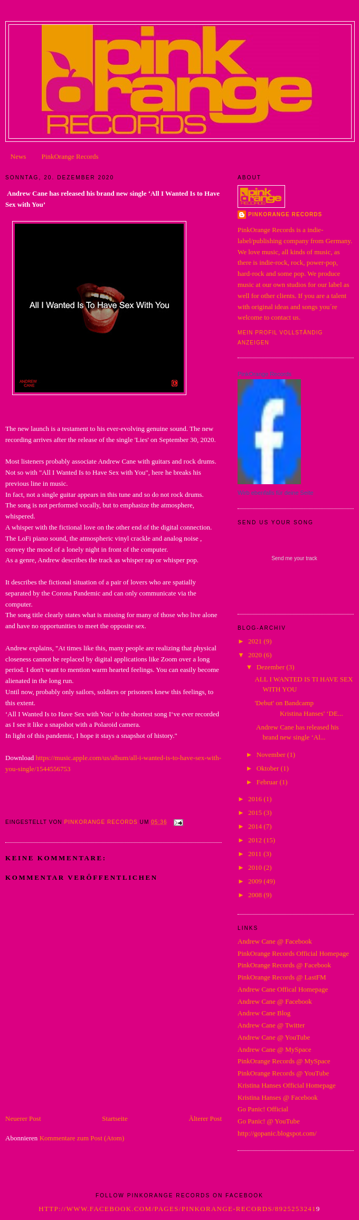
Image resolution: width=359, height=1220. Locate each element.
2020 (255, 655)
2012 (255, 840)
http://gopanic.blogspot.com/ (277, 1133)
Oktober (269, 768)
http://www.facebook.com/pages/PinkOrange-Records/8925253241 (177, 1209)
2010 (255, 867)
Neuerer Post (23, 1118)
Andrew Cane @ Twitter (271, 1025)
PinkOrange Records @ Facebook (284, 965)
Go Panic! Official (263, 1109)
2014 (255, 826)
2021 (255, 641)
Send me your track (294, 558)
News (18, 156)
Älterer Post (205, 1118)
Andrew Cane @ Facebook (275, 941)
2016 (255, 799)
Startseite (114, 1118)
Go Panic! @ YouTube (269, 1121)
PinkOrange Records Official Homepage (293, 953)
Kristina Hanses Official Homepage (287, 1085)
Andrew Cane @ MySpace (274, 1049)
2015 (255, 812)
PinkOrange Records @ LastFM (282, 977)
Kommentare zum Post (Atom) (82, 1138)
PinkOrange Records (70, 156)
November (272, 754)
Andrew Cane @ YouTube (274, 1037)
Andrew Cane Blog (264, 1013)
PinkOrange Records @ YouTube (283, 1073)
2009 (255, 881)
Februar (268, 782)
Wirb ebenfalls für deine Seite (276, 492)
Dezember (272, 667)
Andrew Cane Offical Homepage (283, 989)
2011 (255, 854)
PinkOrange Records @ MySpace (284, 1061)
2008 (255, 895)
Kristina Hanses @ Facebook (278, 1097)
